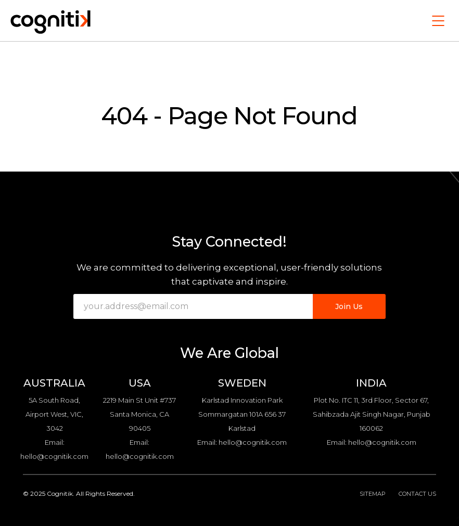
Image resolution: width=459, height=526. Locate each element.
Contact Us (417, 493)
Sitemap (373, 493)
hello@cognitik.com (54, 456)
